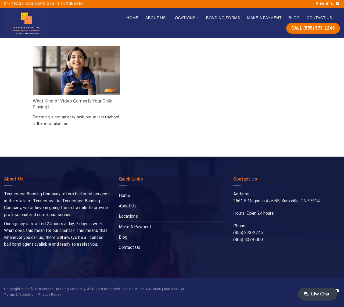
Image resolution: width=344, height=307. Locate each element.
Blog (294, 18)
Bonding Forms (223, 18)
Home (132, 18)
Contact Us (319, 18)
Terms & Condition (20, 294)
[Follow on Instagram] (322, 4)
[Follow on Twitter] (327, 4)
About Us (155, 18)
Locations (186, 17)
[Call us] (332, 4)
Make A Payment (264, 18)
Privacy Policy (49, 294)
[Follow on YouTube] (337, 4)
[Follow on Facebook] (316, 4)
